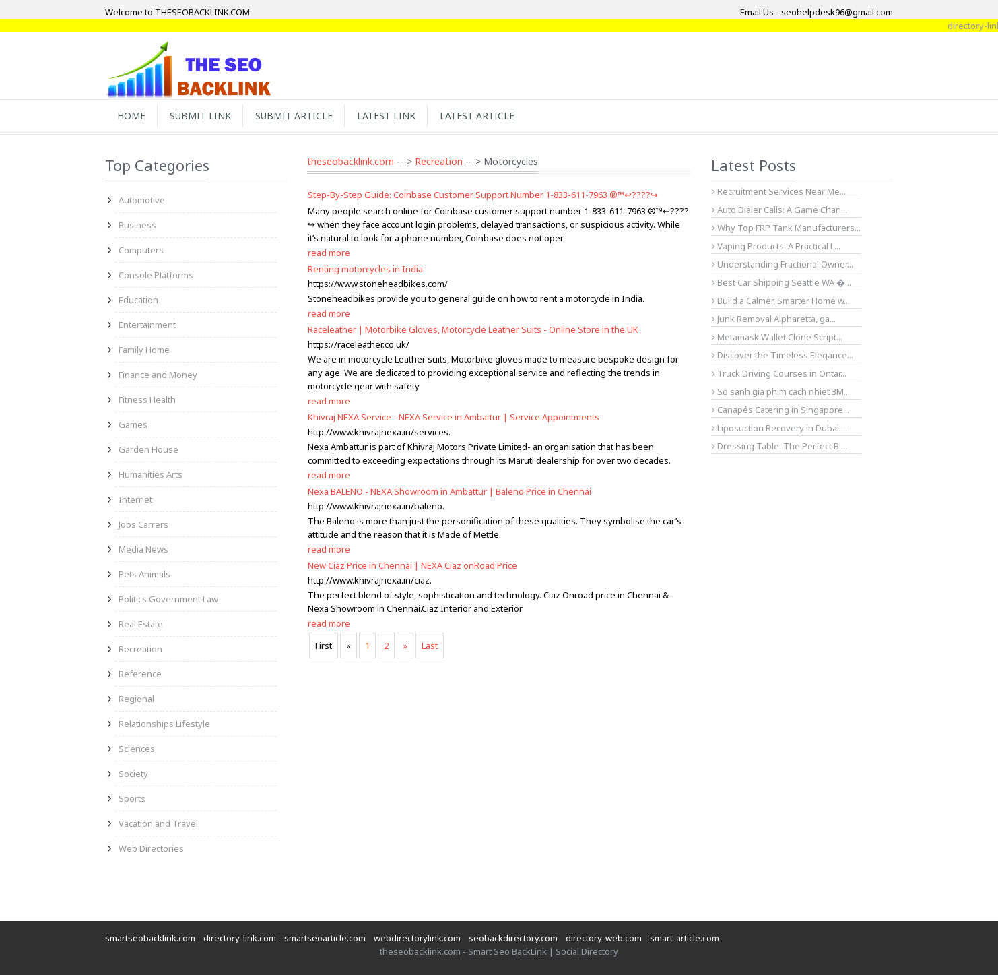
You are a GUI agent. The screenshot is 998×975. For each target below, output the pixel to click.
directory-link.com (239, 938)
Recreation (140, 649)
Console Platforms (156, 275)
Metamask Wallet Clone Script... (777, 337)
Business (137, 225)
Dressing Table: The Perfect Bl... (779, 446)
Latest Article (477, 115)
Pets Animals (144, 574)
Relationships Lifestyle (164, 724)
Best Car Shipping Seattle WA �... (781, 282)
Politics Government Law (168, 599)
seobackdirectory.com (513, 938)
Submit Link (200, 115)
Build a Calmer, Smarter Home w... (781, 300)
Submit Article (294, 115)
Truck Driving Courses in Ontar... (779, 373)
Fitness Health (147, 400)
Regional (136, 699)
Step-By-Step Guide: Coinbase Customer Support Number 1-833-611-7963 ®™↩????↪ (483, 195)
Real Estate (141, 624)
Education (138, 300)
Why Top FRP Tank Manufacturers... (786, 228)
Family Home (144, 350)
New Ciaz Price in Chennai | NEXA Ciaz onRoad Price (412, 565)
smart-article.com (684, 938)
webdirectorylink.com (417, 938)
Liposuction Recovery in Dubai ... (779, 428)
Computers (141, 250)
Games (133, 424)
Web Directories (151, 848)
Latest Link (386, 115)
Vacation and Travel (158, 823)
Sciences (137, 749)
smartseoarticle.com (325, 938)
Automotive (142, 200)
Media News (143, 549)
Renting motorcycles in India (365, 269)
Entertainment (147, 325)
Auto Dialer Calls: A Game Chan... (779, 209)
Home (131, 115)
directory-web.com (604, 938)
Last (430, 645)
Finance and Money (158, 375)
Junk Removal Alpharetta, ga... (774, 319)
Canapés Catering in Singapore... (780, 410)
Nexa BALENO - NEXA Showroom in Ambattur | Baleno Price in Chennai (449, 491)
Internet (135, 499)
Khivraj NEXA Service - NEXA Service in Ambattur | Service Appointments (453, 417)
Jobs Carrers (143, 524)
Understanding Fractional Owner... (782, 264)
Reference (140, 674)
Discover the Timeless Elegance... (782, 355)
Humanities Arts (150, 474)
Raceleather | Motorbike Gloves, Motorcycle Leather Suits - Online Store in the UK (473, 329)
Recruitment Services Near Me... (779, 191)
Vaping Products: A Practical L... (776, 246)
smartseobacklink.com (150, 938)
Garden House (148, 449)
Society (133, 773)
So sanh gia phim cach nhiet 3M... (781, 391)
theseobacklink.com (350, 161)
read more (329, 253)
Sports (132, 798)
